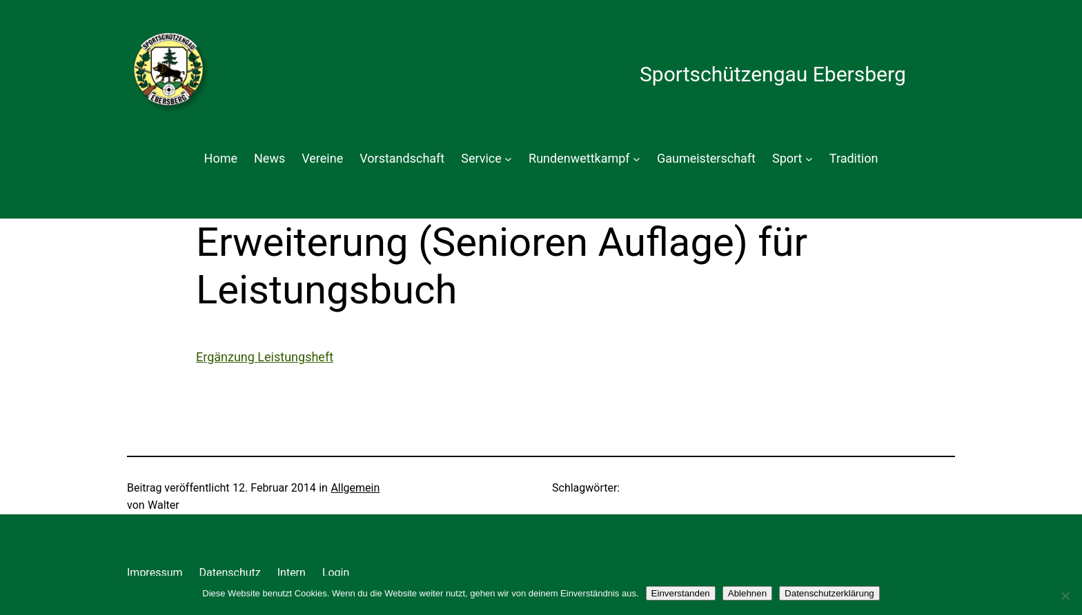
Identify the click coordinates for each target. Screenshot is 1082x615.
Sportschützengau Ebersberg (773, 74)
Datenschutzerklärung (829, 593)
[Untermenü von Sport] (809, 159)
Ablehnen (747, 593)
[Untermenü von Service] (508, 159)
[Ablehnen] (1065, 596)
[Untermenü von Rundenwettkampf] (636, 159)
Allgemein (355, 487)
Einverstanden (680, 593)
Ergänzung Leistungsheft (264, 357)
